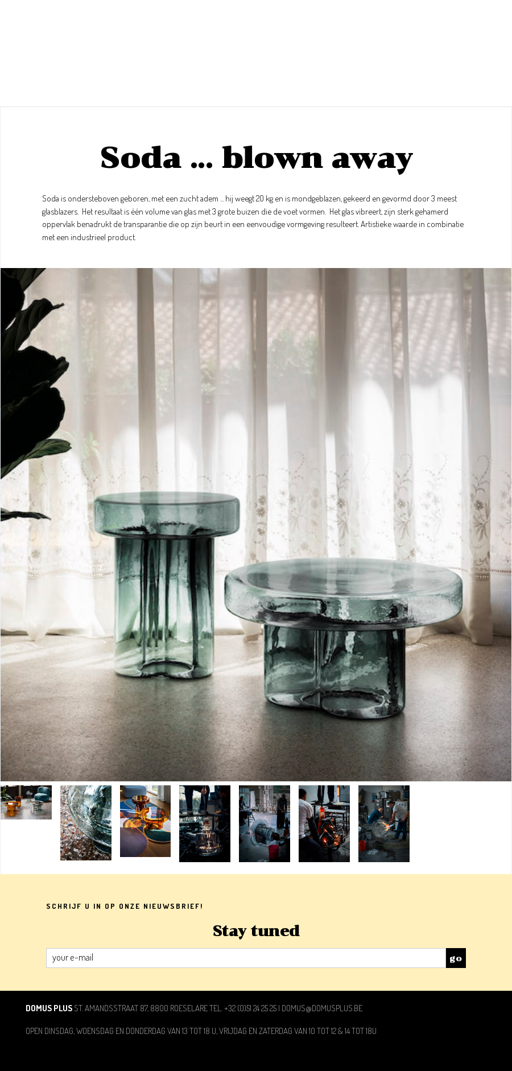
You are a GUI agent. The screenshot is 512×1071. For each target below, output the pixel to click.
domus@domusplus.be (322, 1008)
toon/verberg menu (473, 18)
